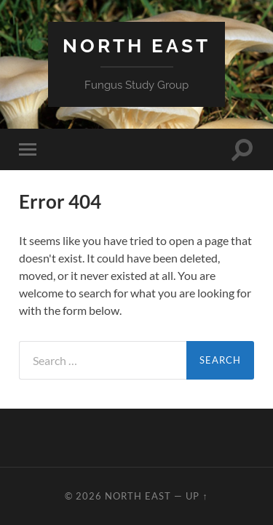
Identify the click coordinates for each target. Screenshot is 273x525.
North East (136, 45)
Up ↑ (196, 496)
